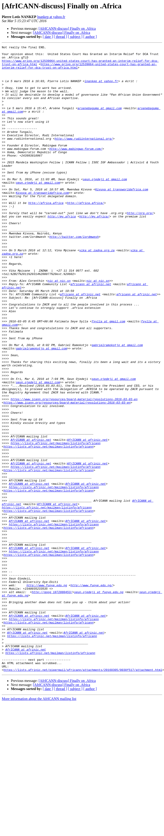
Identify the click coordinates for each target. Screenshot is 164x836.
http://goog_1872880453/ (52, 702)
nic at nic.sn (59, 328)
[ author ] (90, 37)
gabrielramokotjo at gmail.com (117, 405)
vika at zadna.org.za (97, 291)
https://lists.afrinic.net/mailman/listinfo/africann (56, 523)
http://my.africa (62, 251)
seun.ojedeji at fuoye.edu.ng (98, 702)
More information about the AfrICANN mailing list (39, 824)
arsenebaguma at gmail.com (99, 121)
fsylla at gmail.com (108, 377)
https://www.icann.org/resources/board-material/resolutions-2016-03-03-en (74, 470)
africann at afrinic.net (90, 332)
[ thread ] (60, 37)
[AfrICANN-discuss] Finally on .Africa (67, 28)
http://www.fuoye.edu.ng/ (91, 693)
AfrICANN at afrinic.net (31, 519)
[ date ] (48, 37)
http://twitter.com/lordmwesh (74, 275)
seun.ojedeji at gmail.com (105, 206)
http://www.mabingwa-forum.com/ (75, 170)
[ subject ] (75, 37)
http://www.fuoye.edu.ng (46, 693)
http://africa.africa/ (85, 235)
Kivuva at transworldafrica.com (121, 218)
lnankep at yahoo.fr (51, 17)
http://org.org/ (140, 247)
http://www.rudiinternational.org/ (84, 157)
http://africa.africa (45, 235)
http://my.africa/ (94, 251)
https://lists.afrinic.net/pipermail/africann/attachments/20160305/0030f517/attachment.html (83, 795)
